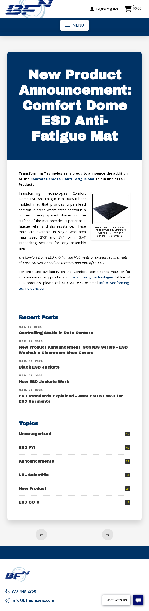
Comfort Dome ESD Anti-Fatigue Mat (63, 179)
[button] (104, 9)
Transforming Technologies (91, 277)
